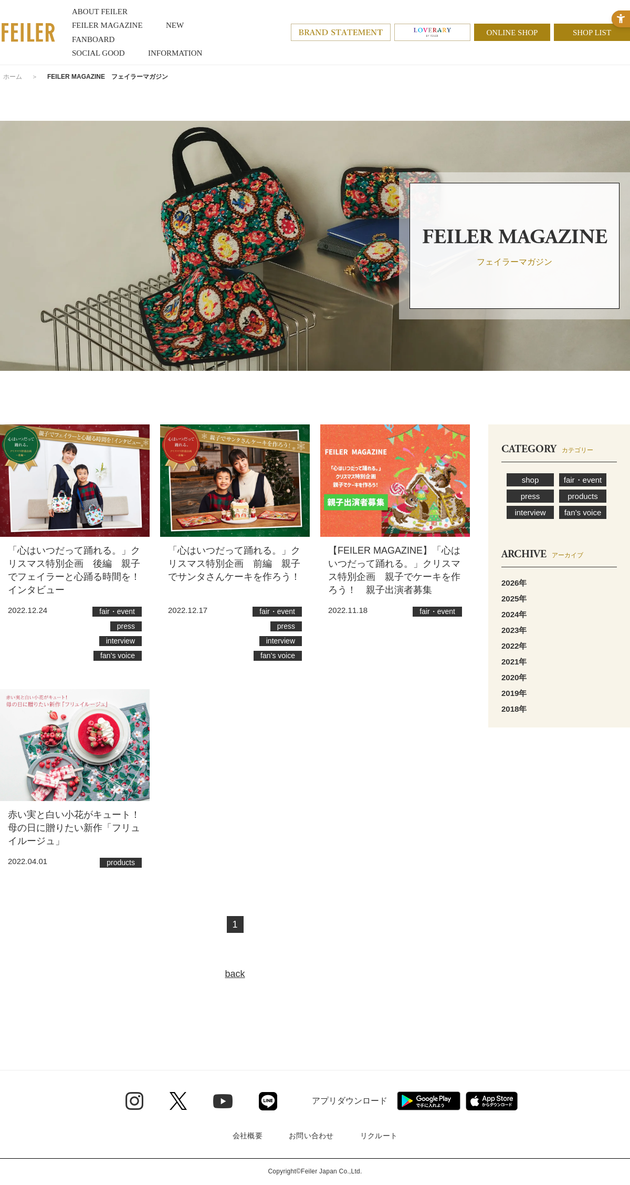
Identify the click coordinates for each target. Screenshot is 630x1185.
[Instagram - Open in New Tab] (134, 1101)
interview (529, 512)
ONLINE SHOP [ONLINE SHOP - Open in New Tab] (512, 32)
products (583, 496)
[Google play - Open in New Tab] (428, 1101)
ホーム (12, 76)
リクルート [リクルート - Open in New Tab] (378, 1135)
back (235, 974)
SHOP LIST (592, 32)
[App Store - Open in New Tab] (492, 1101)
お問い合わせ (311, 1135)
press (530, 496)
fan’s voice (583, 512)
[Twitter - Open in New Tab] (178, 1101)
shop (530, 479)
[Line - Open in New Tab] (268, 1101)
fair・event (583, 479)
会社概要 (247, 1135)
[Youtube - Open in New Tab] (223, 1101)
